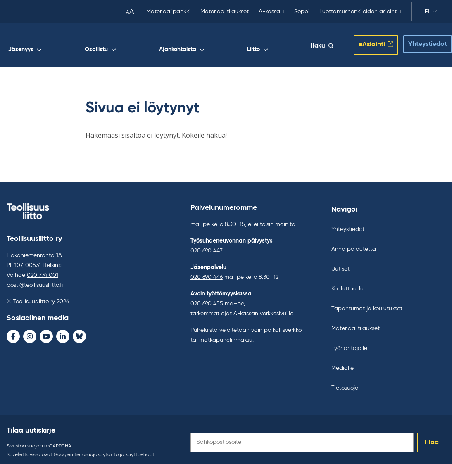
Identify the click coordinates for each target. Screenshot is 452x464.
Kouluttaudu (347, 283)
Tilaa (431, 436)
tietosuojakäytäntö (96, 449)
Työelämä (130, 44)
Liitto (294, 44)
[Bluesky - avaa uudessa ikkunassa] (79, 330)
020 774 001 (42, 269)
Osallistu (209, 44)
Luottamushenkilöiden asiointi (358, 11)
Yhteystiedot (421, 41)
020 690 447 (206, 245)
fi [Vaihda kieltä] (431, 13)
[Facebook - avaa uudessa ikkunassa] (13, 330)
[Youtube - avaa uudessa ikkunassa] (46, 330)
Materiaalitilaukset (224, 11)
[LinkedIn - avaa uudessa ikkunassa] (62, 330)
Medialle (342, 362)
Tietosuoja (345, 382)
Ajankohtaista (254, 44)
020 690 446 (206, 271)
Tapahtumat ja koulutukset (366, 303)
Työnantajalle (349, 342)
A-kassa (269, 11)
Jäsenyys (170, 44)
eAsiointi (365, 41)
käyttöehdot (140, 449)
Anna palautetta (353, 243)
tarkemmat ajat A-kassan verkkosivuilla (242, 308)
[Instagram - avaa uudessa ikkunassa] (29, 330)
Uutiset (340, 263)
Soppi (301, 11)
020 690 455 (206, 298)
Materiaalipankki (168, 11)
